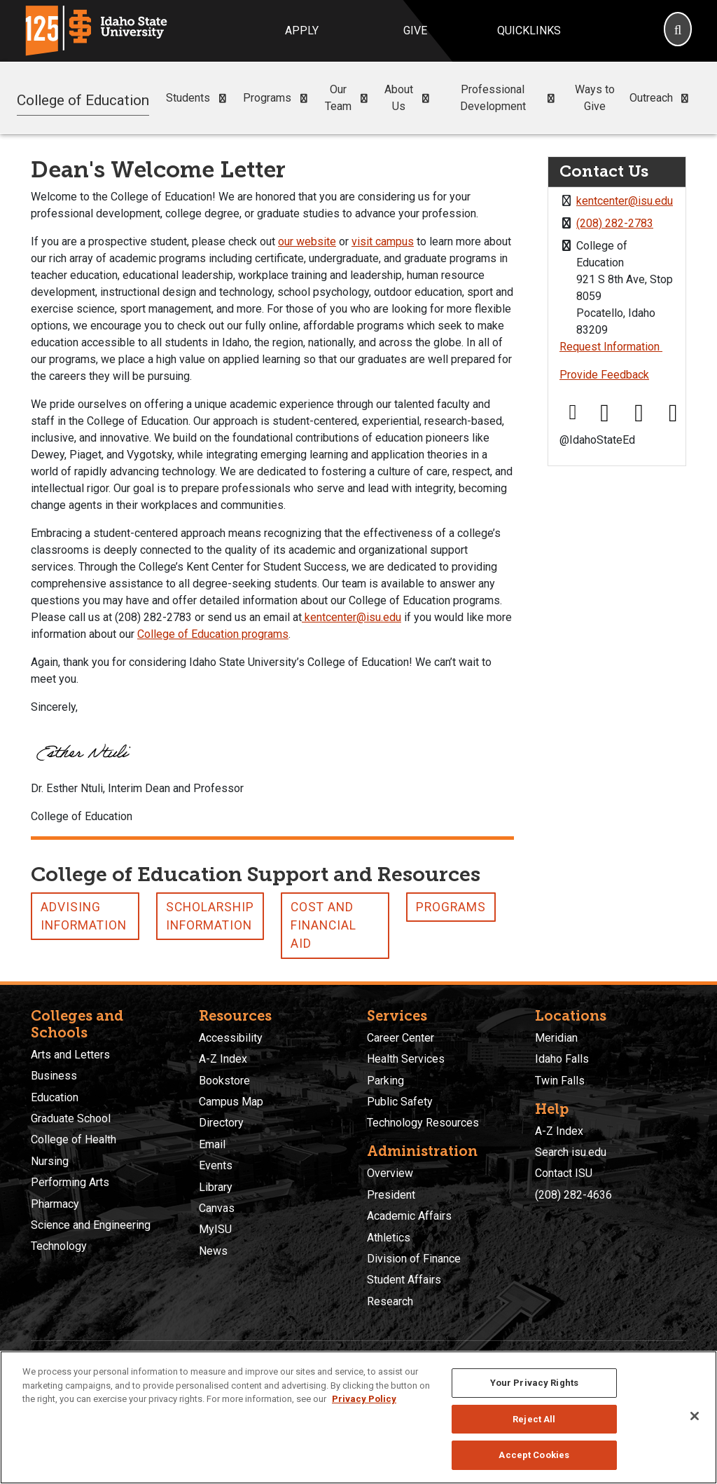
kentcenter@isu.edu (351, 617)
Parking (385, 1080)
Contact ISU (563, 1173)
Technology (59, 1246)
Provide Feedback (604, 374)
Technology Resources (423, 1122)
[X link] (605, 413)
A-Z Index (223, 1059)
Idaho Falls (562, 1059)
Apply (302, 30)
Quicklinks (529, 30)
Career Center (400, 1037)
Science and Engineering (91, 1225)
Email (212, 1144)
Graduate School (71, 1118)
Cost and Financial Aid (323, 925)
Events (215, 1165)
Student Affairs (404, 1279)
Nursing (50, 1161)
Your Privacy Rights (534, 1382)
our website (307, 241)
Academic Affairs (409, 1216)
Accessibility (231, 1037)
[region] (358, 1417)
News (213, 1251)
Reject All (534, 1419)
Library (215, 1187)
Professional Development (510, 98)
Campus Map (231, 1101)
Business (54, 1075)
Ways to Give (595, 98)
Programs (278, 98)
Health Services (406, 1059)
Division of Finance (414, 1258)
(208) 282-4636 (573, 1195)
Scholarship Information (210, 916)
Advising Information (84, 916)
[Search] (678, 31)
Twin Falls (560, 1080)
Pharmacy (55, 1204)
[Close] (694, 1416)
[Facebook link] (572, 413)
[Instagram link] (639, 413)
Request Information (610, 346)
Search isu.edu (570, 1152)
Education (54, 1097)
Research (390, 1301)
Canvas (217, 1208)
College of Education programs (212, 634)
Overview (390, 1173)
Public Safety (400, 1101)
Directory (221, 1122)
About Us (409, 98)
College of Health (73, 1139)
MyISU (215, 1229)
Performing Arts (70, 1182)
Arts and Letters (70, 1054)
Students (199, 98)
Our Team (349, 98)
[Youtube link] (672, 413)
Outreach (662, 98)
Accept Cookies (534, 1455)
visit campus (382, 241)
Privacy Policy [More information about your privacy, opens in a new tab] (364, 1399)
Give (415, 30)
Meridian (556, 1037)
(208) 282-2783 (614, 223)
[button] (222, 98)
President (391, 1195)
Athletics (388, 1237)
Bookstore (224, 1080)
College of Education (83, 97)
